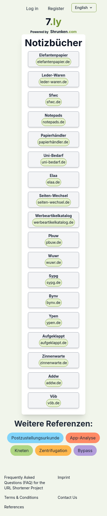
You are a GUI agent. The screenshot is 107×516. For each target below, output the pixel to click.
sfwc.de (54, 102)
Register (56, 8)
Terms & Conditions (21, 497)
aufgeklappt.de (53, 342)
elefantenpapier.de (53, 61)
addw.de (53, 383)
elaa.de (53, 182)
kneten (21, 450)
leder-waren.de (53, 81)
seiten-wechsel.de (53, 202)
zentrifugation (53, 450)
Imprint (64, 477)
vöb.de (53, 403)
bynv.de (53, 302)
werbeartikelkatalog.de (53, 222)
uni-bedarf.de (53, 162)
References (14, 507)
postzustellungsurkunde (35, 437)
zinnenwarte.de (53, 362)
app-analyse (83, 437)
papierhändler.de (53, 142)
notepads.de (54, 122)
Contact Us (67, 497)
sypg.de (53, 282)
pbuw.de (53, 242)
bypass (85, 450)
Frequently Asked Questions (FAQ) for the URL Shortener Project (24, 482)
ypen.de (53, 322)
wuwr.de (53, 262)
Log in (32, 8)
